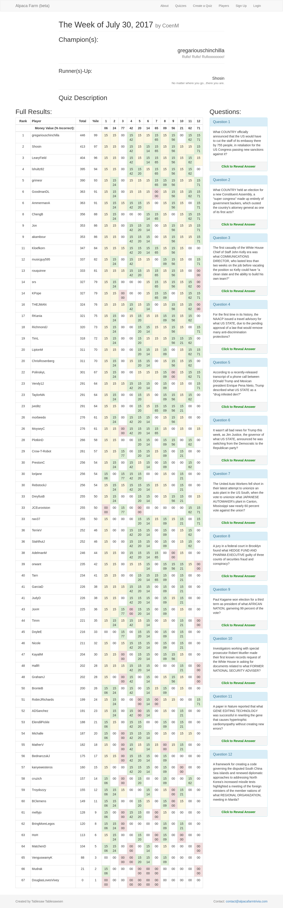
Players (224, 6)
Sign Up (241, 6)
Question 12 (222, 754)
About (165, 6)
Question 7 (221, 474)
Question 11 (222, 696)
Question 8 (221, 536)
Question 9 (221, 589)
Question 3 (221, 238)
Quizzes (180, 6)
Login (257, 6)
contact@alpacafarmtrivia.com (247, 901)
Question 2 (221, 180)
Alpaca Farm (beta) (32, 6)
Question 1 (221, 122)
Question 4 (221, 304)
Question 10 (222, 638)
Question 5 (221, 362)
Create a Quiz (202, 6)
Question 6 (221, 420)
